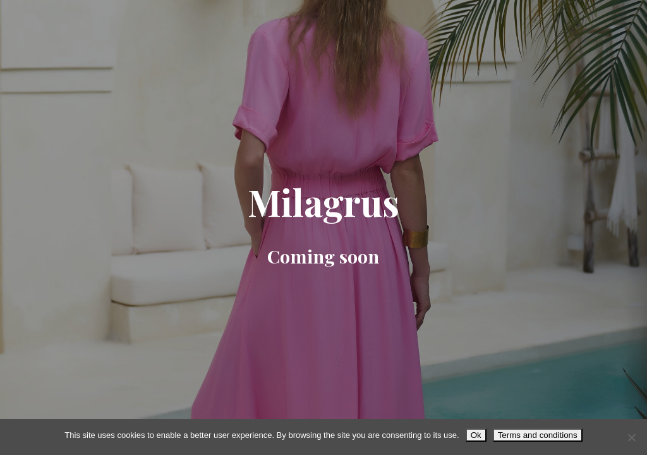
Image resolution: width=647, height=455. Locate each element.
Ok (476, 435)
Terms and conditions (537, 435)
